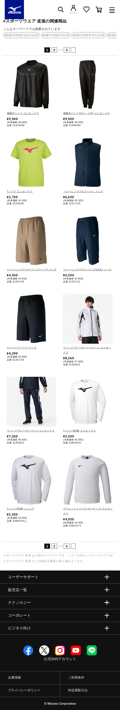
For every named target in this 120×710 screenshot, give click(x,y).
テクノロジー (19, 602)
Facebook (28, 650)
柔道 (28, 555)
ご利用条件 (76, 677)
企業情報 (14, 677)
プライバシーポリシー (24, 690)
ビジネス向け (19, 628)
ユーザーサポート (23, 577)
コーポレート (19, 615)
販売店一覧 (17, 590)
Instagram (60, 650)
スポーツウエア (13, 555)
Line (92, 650)
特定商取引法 (77, 690)
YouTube (76, 650)
